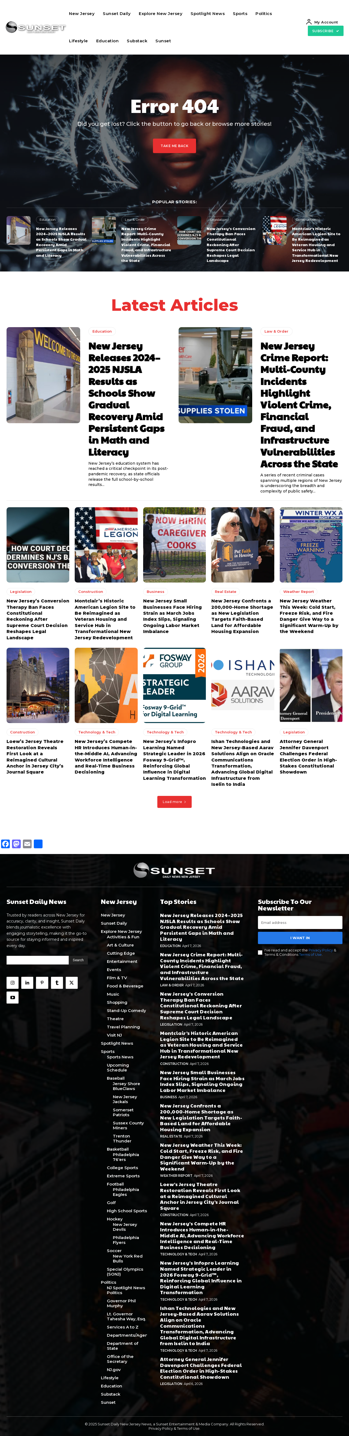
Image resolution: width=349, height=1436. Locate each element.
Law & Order (135, 219)
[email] (300, 922)
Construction (306, 219)
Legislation (218, 219)
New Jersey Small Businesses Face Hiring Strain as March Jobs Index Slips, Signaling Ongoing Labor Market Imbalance (202, 1081)
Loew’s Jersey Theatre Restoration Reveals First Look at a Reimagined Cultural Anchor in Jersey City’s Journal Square (200, 1196)
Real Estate (225, 592)
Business (155, 592)
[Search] (78, 960)
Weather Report (298, 592)
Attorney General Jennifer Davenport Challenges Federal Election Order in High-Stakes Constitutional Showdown (201, 1368)
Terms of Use (310, 954)
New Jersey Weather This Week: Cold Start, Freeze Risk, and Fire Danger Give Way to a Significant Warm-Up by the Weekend (201, 1156)
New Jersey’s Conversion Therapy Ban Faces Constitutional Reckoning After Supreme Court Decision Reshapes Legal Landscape (231, 244)
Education (48, 219)
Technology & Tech (96, 732)
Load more (174, 802)
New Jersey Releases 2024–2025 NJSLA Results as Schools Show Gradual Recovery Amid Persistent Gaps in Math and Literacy (61, 242)
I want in (300, 938)
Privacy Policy (321, 950)
